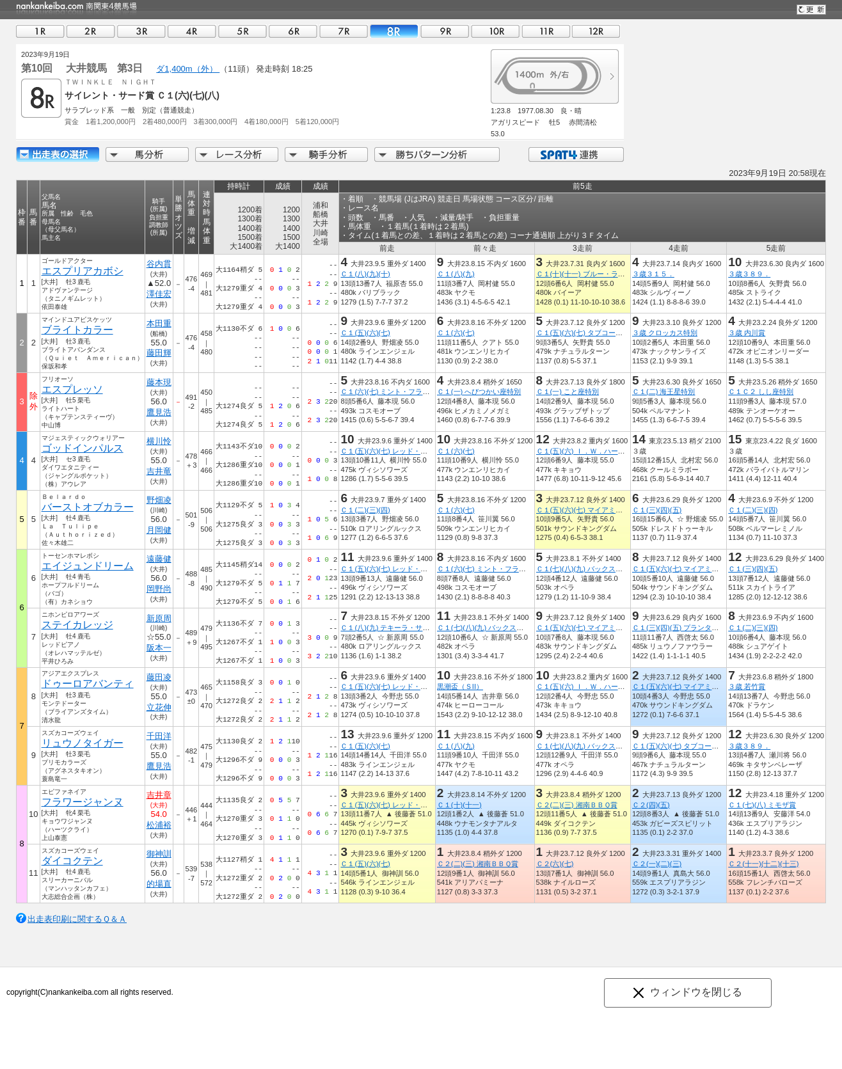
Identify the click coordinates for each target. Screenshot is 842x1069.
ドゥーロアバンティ (88, 683)
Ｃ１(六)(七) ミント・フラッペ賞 (391, 391)
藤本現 (159, 382)
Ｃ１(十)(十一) (459, 805)
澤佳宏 (159, 294)
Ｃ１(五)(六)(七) (365, 333)
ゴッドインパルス (82, 448)
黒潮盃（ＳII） (460, 686)
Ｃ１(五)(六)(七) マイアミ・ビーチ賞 (593, 510)
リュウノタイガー (82, 743)
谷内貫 (159, 264)
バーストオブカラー (88, 507)
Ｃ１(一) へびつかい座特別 (479, 391)
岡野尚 (159, 589)
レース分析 (236, 154)
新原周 (159, 618)
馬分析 (147, 154)
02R (91, 31)
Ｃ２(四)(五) (651, 805)
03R (141, 31)
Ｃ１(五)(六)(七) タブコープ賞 (583, 333)
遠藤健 (159, 559)
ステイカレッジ (77, 624)
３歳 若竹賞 (746, 686)
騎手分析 (326, 154)
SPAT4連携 (575, 154)
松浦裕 (159, 825)
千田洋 (159, 736)
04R (192, 31)
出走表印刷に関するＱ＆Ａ (77, 919)
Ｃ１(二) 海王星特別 (663, 391)
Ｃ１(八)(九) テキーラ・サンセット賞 (398, 627)
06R (293, 31)
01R (40, 31)
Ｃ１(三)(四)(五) (656, 510)
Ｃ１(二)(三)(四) (365, 510)
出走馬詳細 (57, 154)
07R (343, 31)
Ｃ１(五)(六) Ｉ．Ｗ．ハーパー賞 (587, 451)
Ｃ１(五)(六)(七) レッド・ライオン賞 (397, 451)
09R (444, 31)
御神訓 (159, 854)
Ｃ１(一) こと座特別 (568, 391)
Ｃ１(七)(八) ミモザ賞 (762, 805)
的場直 (159, 884)
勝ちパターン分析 (437, 154)
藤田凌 (159, 677)
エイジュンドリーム (88, 565)
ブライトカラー (77, 329)
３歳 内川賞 (746, 333)
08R (394, 31)
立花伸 (159, 707)
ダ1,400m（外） (187, 69)
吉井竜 (159, 471)
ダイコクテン (72, 860)
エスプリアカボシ (82, 270)
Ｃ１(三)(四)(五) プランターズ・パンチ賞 (696, 627)
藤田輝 (159, 353)
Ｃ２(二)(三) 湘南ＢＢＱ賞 (576, 805)
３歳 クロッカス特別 (664, 333)
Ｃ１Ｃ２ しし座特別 (760, 391)
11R (545, 31)
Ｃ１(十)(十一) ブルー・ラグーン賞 (591, 274)
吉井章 (159, 795)
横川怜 (159, 441)
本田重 (159, 323)
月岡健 (159, 530)
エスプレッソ (72, 389)
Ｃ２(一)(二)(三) (656, 863)
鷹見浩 (159, 412)
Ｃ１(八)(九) (456, 274)
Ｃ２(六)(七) (555, 863)
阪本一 (159, 648)
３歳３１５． (653, 274)
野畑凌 (159, 500)
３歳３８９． (749, 274)
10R (495, 31)
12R (596, 31)
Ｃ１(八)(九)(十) (365, 274)
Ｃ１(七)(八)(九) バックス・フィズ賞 (593, 569)
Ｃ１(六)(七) (456, 333)
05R (242, 31)
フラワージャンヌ (82, 801)
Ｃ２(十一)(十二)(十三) (763, 863)
